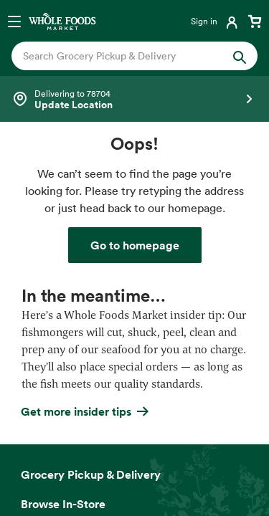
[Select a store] (134, 99)
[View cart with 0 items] (254, 20)
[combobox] (123, 56)
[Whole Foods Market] (62, 20)
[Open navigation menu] (14, 20)
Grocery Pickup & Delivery (91, 474)
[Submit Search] (239, 55)
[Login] (215, 20)
